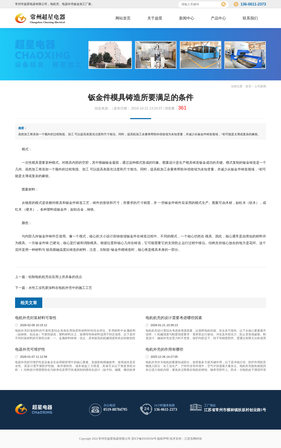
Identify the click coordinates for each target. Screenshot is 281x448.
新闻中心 (186, 18)
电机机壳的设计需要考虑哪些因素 (174, 318)
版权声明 (163, 438)
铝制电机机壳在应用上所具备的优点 (55, 277)
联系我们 (250, 18)
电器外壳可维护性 (30, 349)
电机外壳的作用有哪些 (164, 349)
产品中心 (218, 18)
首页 (248, 86)
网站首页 (123, 18)
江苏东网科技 (193, 438)
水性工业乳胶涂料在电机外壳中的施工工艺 (60, 288)
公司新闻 (260, 86)
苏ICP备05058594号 (144, 438)
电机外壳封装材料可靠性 (35, 318)
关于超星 (154, 18)
